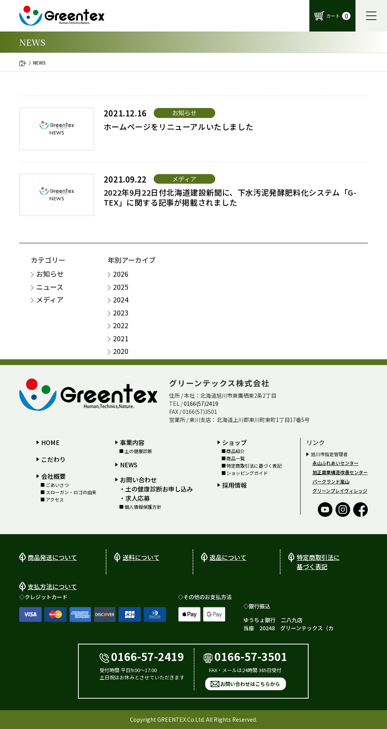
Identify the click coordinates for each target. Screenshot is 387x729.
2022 (120, 325)
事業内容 (132, 442)
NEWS (129, 464)
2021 (120, 338)
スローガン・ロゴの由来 (71, 492)
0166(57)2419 (201, 403)
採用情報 (234, 484)
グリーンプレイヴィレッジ (339, 490)
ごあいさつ (57, 484)
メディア (49, 299)
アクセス (55, 499)
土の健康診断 (138, 450)
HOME (50, 442)
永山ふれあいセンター (335, 462)
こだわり (53, 458)
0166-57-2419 (142, 656)
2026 (120, 274)
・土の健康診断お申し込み (156, 488)
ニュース (49, 286)
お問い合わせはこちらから (250, 683)
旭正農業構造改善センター (340, 471)
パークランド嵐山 (330, 481)
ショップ (234, 442)
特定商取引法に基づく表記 (254, 465)
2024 (120, 299)
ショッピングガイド (247, 473)
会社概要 (53, 475)
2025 (120, 286)
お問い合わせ (138, 479)
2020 (120, 351)
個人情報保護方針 (143, 507)
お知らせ (50, 274)
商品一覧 (235, 458)
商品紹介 (235, 450)
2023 (120, 312)
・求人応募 (134, 498)
